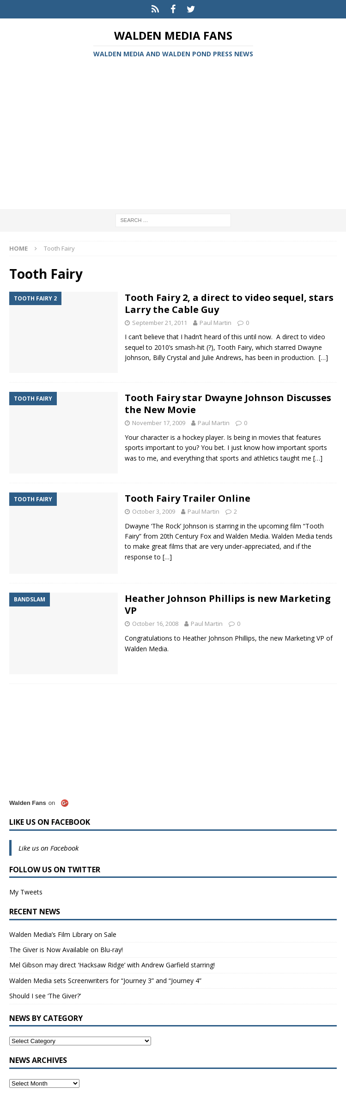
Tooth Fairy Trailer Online (187, 498)
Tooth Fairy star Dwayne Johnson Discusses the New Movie (228, 403)
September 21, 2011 (159, 322)
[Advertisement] (173, 135)
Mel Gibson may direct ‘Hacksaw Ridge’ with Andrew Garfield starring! (112, 964)
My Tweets (25, 892)
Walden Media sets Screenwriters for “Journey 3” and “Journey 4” (105, 980)
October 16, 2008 (155, 623)
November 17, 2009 (158, 423)
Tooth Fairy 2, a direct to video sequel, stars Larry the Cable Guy (229, 303)
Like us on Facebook (49, 822)
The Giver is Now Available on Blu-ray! (66, 949)
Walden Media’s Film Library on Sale (62, 934)
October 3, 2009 (153, 511)
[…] (323, 357)
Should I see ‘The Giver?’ (45, 995)
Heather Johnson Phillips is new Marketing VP (228, 604)
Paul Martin (215, 322)
